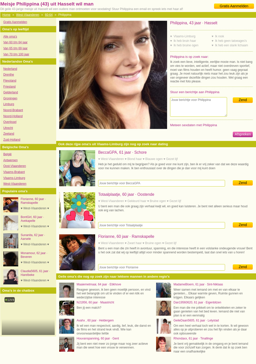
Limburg (8, 104)
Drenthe (8, 74)
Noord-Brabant (13, 110)
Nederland (10, 69)
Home (6, 15)
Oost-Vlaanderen (14, 166)
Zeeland (8, 133)
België (7, 154)
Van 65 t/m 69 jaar (15, 48)
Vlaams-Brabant (14, 172)
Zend (243, 100)
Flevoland (9, 80)
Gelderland (10, 92)
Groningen (10, 98)
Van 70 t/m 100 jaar (16, 54)
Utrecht (8, 128)
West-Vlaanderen (27, 15)
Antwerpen (10, 160)
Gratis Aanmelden (234, 6)
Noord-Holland (12, 116)
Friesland (9, 86)
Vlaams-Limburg (14, 178)
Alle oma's (10, 36)
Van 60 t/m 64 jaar (15, 42)
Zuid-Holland (11, 139)
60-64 (49, 15)
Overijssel (9, 122)
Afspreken (243, 134)
